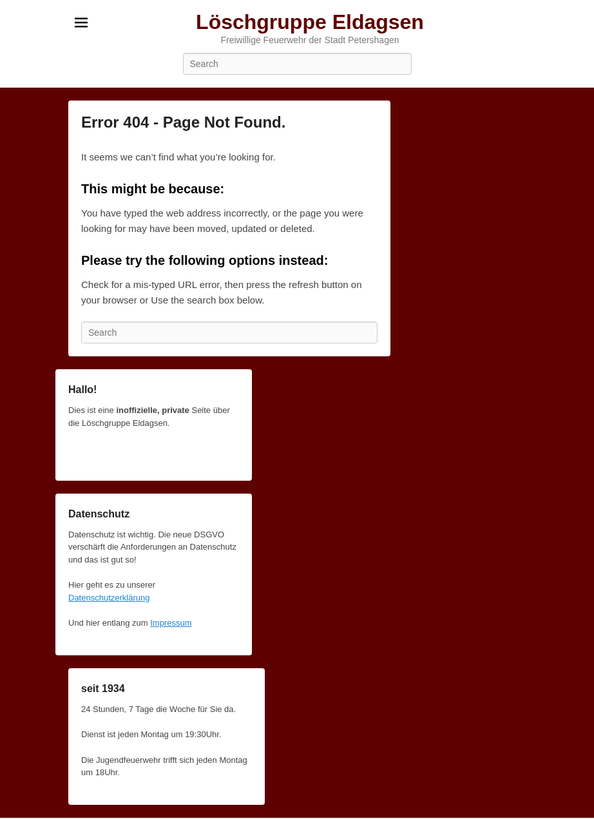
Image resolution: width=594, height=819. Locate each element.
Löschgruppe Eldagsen (310, 22)
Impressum (170, 623)
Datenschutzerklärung (108, 597)
